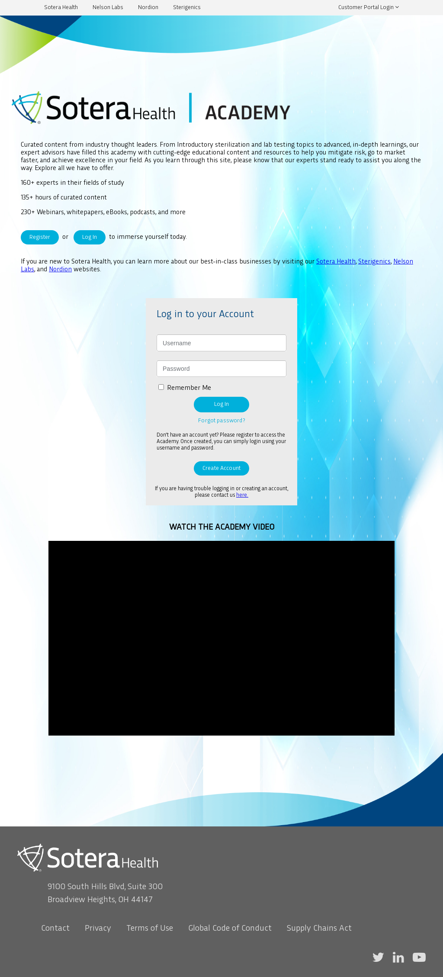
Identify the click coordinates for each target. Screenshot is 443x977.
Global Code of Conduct (230, 928)
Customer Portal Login (366, 7)
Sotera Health (61, 7)
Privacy (98, 928)
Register (39, 237)
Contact (55, 928)
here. (242, 495)
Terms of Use (149, 928)
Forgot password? (221, 421)
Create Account (221, 468)
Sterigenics (187, 7)
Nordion (148, 7)
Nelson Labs (108, 7)
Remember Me (189, 388)
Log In (89, 237)
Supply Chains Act (319, 928)
